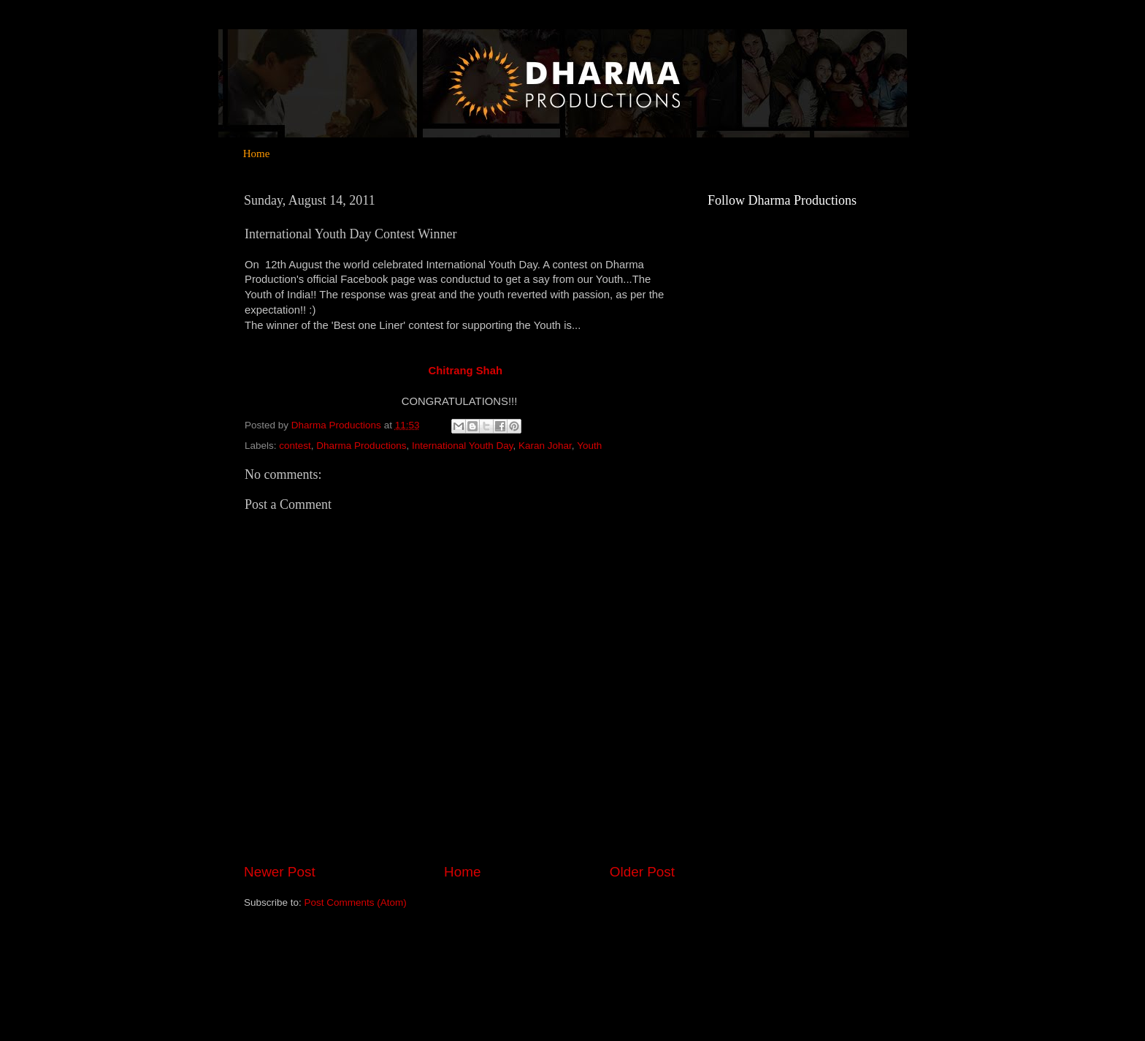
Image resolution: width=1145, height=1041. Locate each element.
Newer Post (279, 871)
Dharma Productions (361, 445)
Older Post (642, 871)
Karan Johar (545, 445)
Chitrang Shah (465, 370)
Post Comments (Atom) (356, 902)
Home (256, 153)
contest (295, 445)
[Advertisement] (766, 772)
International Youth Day (462, 445)
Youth (589, 445)
